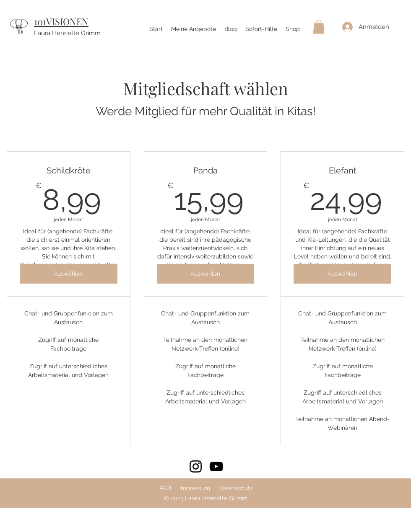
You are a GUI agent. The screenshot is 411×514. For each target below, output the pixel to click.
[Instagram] (195, 466)
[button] (319, 27)
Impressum (194, 488)
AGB (165, 488)
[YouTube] (216, 466)
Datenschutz (236, 488)
